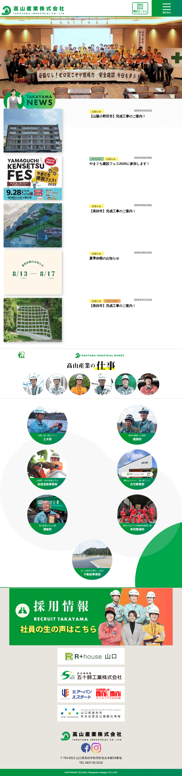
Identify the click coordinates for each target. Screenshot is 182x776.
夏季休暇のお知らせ (104, 258)
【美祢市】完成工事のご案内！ (112, 211)
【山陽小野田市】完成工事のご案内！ (117, 116)
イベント (96, 158)
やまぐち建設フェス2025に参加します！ (119, 164)
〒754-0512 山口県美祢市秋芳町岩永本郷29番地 (91, 758)
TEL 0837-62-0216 (91, 762)
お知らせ (96, 111)
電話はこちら (140, 11)
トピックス (112, 301)
